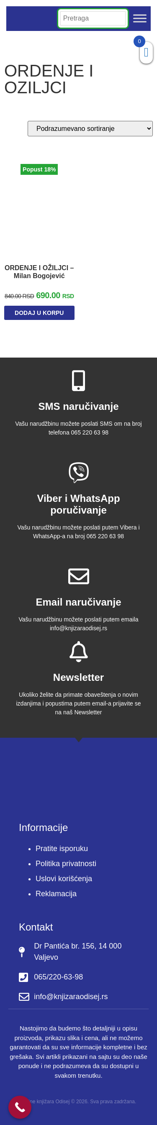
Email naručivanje (78, 602)
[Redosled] (90, 128)
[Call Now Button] (19, 1107)
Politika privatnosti (66, 863)
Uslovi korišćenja (64, 878)
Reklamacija (56, 894)
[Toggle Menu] (140, 19)
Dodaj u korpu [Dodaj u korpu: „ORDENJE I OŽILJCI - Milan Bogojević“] (39, 312)
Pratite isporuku (62, 848)
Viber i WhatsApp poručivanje (78, 504)
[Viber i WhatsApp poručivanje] (78, 472)
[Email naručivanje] (78, 576)
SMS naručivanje (78, 406)
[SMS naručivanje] (78, 380)
